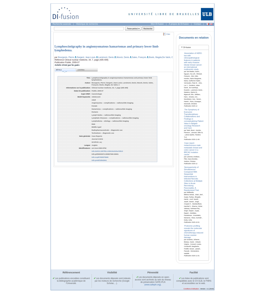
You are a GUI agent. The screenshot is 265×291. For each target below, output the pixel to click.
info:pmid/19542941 (99, 160)
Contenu (81, 70)
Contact (197, 24)
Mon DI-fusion (157, 24)
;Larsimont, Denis (106, 57)
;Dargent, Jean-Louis (85, 57)
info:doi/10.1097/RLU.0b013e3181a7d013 (107, 151)
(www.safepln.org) (152, 284)
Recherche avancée (62, 24)
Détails (61, 70)
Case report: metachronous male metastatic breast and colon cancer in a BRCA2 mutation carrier (193, 149)
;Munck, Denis (122, 57)
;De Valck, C (167, 57)
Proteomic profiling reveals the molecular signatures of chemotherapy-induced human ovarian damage (193, 231)
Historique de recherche (87, 24)
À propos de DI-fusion (179, 24)
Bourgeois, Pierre (66, 57)
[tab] (194, 47)
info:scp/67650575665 (100, 157)
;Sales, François (138, 57)
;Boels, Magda (155, 57)
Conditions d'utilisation (191, 289)
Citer (168, 34)
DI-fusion (187, 47)
